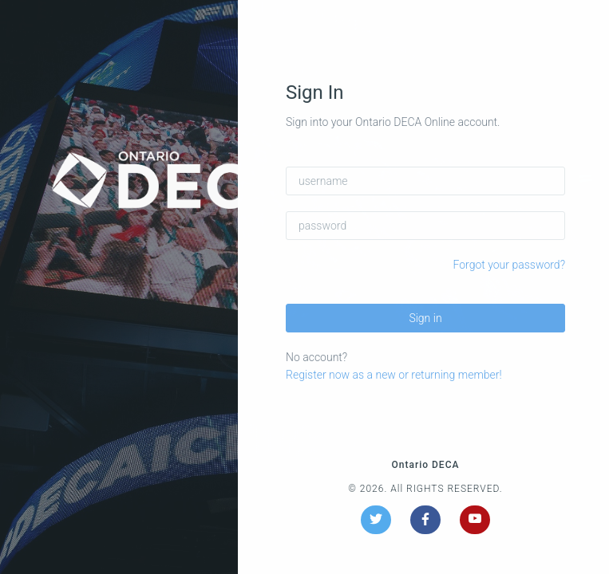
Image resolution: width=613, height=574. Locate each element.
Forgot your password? (509, 264)
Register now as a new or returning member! (394, 374)
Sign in (425, 318)
